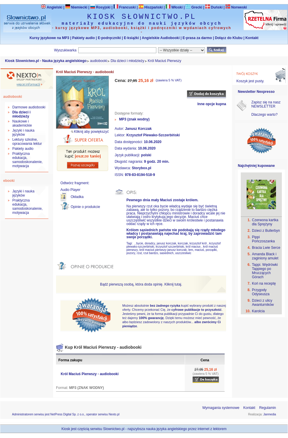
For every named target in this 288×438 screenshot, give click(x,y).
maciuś (199, 249)
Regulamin (267, 408)
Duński (214, 7)
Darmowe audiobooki (28, 107)
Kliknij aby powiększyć (91, 132)
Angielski (51, 7)
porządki (211, 249)
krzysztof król (198, 243)
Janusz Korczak (138, 129)
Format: (62, 388)
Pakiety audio (83, 38)
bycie (139, 243)
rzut (139, 253)
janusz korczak (166, 243)
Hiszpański (151, 7)
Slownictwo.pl (114, 429)
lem (190, 249)
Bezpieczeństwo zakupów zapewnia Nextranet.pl (264, 5)
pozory (130, 253)
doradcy (150, 243)
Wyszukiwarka (65, 50)
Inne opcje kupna (211, 104)
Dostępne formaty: (129, 113)
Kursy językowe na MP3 (49, 38)
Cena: (121, 80)
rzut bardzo (150, 253)
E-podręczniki (109, 38)
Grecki (194, 7)
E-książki (131, 38)
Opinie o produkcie (85, 207)
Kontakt (252, 38)
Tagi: (129, 243)
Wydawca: (123, 168)
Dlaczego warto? (264, 115)
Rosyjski (100, 7)
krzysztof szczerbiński (170, 246)
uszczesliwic (183, 253)
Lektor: (120, 135)
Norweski (239, 7)
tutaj (178, 284)
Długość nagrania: (129, 162)
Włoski (174, 7)
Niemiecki (76, 7)
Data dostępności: (129, 142)
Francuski (124, 7)
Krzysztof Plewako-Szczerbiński (153, 135)
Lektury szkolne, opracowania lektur (27, 141)
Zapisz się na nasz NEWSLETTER (265, 104)
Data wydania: (126, 148)
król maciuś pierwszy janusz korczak (163, 249)
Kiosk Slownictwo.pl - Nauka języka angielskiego (46, 61)
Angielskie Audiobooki (161, 38)
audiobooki (98, 61)
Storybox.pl (141, 168)
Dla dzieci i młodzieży (127, 61)
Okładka (77, 197)
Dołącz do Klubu (229, 38)
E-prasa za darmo (197, 38)
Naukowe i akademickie (22, 123)
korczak (183, 243)
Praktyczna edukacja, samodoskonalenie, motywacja (27, 160)
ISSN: (120, 175)
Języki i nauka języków (23, 132)
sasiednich (166, 253)
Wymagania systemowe (221, 408)
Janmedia (269, 414)
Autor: (120, 129)
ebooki (9, 181)
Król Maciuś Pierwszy (164, 61)
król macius (193, 246)
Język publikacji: (128, 155)
